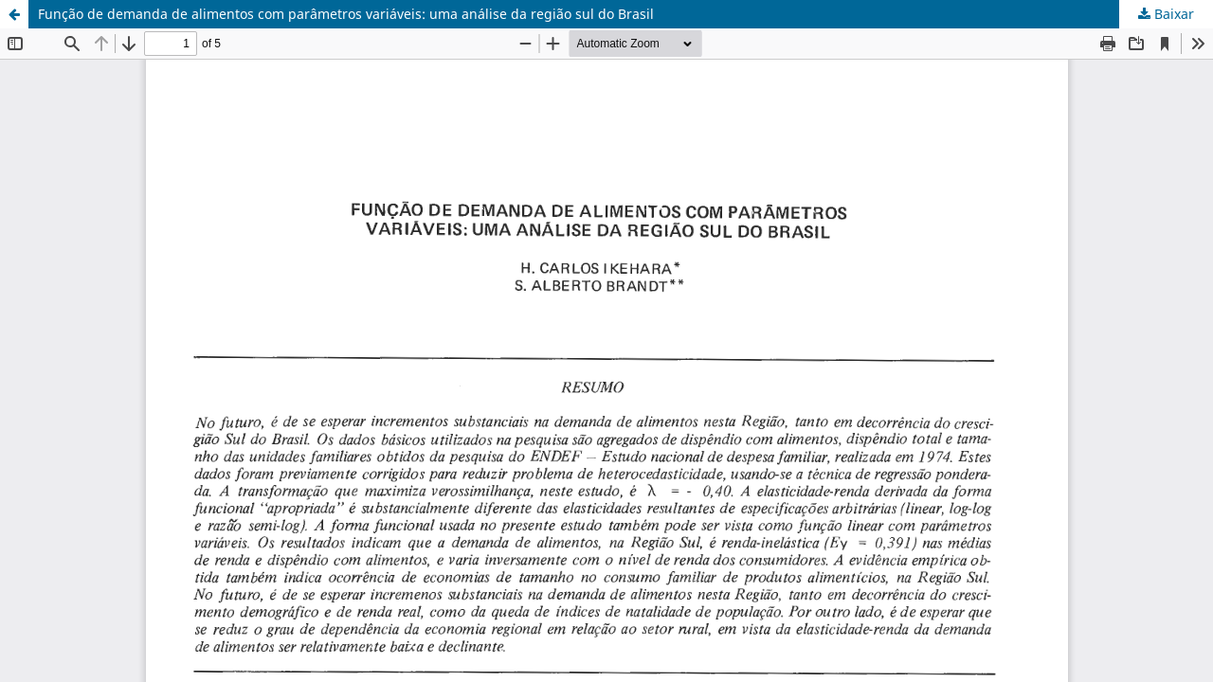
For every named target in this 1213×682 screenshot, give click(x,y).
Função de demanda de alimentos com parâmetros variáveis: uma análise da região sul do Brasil (346, 14)
